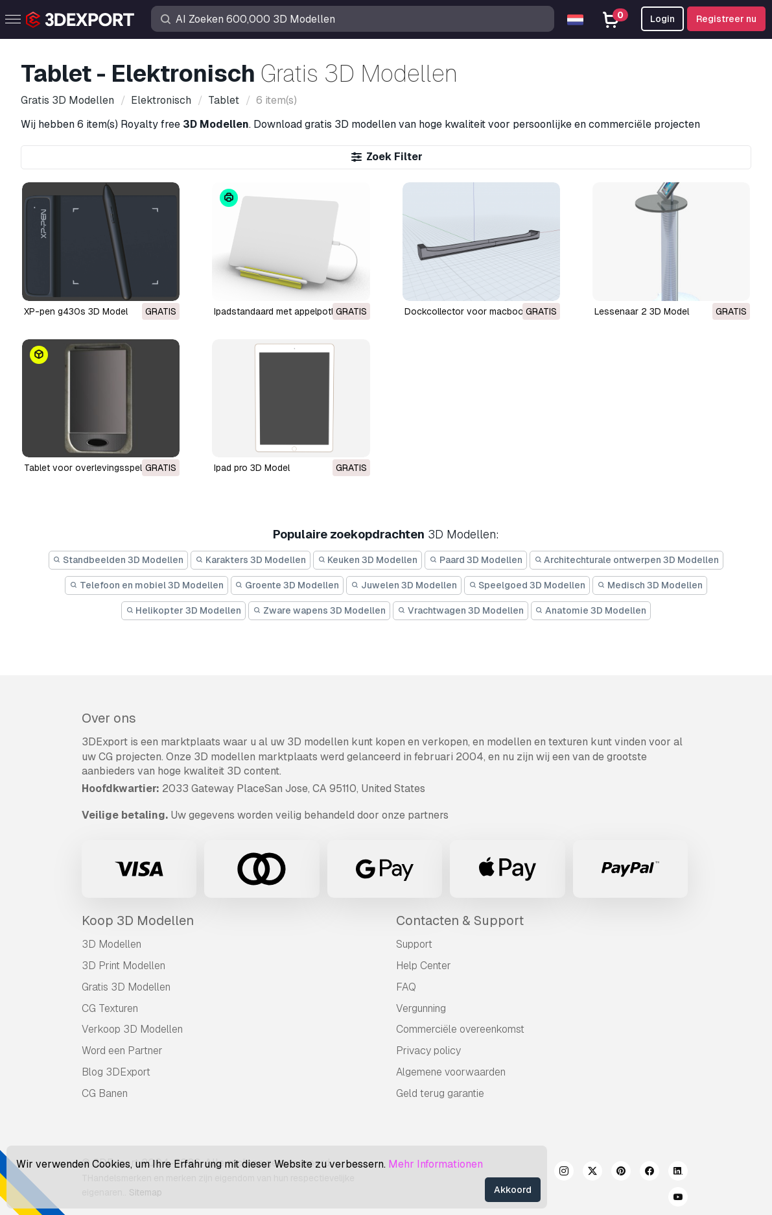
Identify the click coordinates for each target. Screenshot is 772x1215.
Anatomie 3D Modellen (591, 610)
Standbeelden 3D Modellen (118, 560)
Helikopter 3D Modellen (184, 610)
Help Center (423, 965)
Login (662, 19)
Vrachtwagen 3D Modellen (460, 610)
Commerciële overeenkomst (460, 1029)
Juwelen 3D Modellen (404, 585)
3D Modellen (111, 944)
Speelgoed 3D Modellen (527, 585)
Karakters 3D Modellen (250, 560)
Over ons (109, 718)
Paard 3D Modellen (475, 560)
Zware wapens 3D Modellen (319, 610)
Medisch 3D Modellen (650, 585)
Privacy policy (428, 1050)
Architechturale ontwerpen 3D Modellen (626, 560)
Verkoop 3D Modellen (132, 1029)
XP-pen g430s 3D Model (76, 311)
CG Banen (105, 1093)
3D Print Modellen (123, 965)
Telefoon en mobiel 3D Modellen (146, 585)
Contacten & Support (460, 920)
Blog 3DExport (116, 1072)
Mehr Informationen (435, 1164)
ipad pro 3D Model (252, 468)
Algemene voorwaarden (451, 1072)
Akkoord (513, 1190)
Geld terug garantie (440, 1093)
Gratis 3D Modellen (126, 987)
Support (414, 944)
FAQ (406, 987)
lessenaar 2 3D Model (641, 311)
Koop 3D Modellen (138, 920)
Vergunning (421, 1008)
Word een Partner (122, 1050)
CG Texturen (110, 1008)
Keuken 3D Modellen (368, 560)
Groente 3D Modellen (287, 585)
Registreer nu (726, 19)
